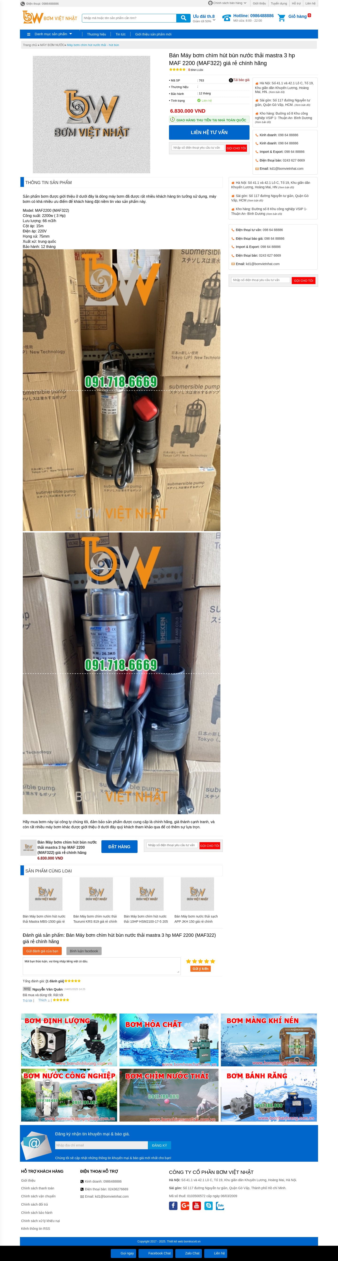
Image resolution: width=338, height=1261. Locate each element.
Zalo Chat (189, 1253)
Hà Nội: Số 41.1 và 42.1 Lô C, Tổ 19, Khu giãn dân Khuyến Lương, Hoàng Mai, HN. (284, 87)
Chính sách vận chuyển (38, 1196)
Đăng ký (159, 1145)
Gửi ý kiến (201, 969)
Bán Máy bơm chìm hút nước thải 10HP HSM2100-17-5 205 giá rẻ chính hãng (146, 921)
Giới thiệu (259, 3)
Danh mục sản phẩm (51, 34)
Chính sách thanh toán (37, 1188)
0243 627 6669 (294, 160)
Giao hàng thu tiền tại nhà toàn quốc (211, 120)
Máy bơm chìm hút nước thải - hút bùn (93, 45)
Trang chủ (30, 45)
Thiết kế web (175, 1241)
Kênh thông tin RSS (35, 1228)
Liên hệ (310, 3)
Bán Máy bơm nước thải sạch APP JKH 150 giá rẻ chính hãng (196, 921)
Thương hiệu (96, 34)
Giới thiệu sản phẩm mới (153, 34)
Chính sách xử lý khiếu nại (40, 1221)
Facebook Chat (156, 1253)
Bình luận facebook (84, 951)
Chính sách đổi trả (34, 1204)
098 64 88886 (288, 135)
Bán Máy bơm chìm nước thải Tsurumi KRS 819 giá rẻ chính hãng (95, 921)
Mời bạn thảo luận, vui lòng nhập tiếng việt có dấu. (101, 966)
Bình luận (195, 70)
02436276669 (118, 1189)
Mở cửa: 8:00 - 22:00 (253, 17)
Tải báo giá (239, 80)
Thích (40, 1000)
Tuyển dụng (279, 3)
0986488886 (113, 1181)
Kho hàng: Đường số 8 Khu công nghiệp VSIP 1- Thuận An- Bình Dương (283, 117)
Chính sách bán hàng (228, 3)
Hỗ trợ (296, 3)
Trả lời (27, 1001)
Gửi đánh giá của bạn (42, 951)
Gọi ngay (123, 1253)
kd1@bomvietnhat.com (286, 168)
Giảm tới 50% (204, 18)
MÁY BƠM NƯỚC (52, 45)
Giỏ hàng (297, 16)
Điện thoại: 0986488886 (39, 3)
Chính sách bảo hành (36, 1213)
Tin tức (120, 34)
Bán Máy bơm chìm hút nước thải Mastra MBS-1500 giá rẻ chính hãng (44, 921)
